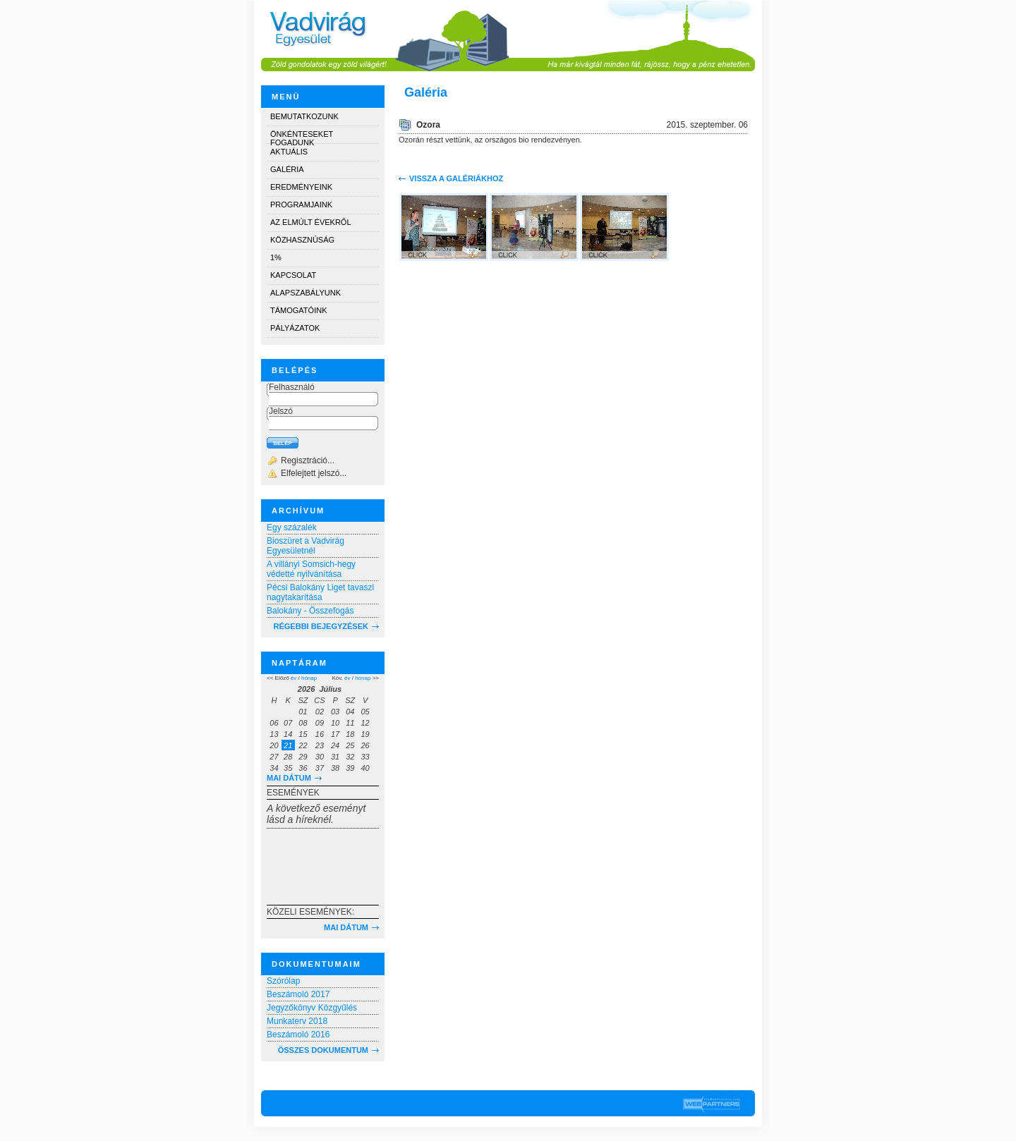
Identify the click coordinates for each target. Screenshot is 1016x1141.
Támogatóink (298, 310)
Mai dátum (289, 778)
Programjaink (301, 204)
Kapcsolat (293, 275)
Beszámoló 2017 (298, 994)
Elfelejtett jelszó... (313, 473)
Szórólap (283, 981)
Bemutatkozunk (304, 116)
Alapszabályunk (305, 292)
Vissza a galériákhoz (456, 178)
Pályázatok (295, 328)
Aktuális (289, 151)
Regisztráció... (307, 460)
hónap (309, 678)
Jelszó (281, 411)
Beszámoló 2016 (298, 1034)
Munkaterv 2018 (297, 1021)
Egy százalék (292, 527)
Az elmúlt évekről (310, 222)
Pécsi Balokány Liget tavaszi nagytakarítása (320, 592)
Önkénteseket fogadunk (301, 136)
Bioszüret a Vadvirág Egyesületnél (305, 546)
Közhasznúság (302, 240)
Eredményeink (301, 187)
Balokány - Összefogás (310, 611)
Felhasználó (292, 387)
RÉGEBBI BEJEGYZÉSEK (321, 626)
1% (276, 257)
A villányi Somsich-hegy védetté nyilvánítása (311, 569)
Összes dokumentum (323, 1050)
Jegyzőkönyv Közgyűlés (312, 1008)
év (293, 678)
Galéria (287, 169)
